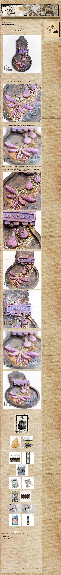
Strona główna (9, 18)
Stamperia (19, 533)
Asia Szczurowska (12, 533)
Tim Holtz (23, 533)
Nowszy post (4, 568)
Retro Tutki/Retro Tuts (50, 18)
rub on (16, 533)
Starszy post (39, 568)
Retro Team (15, 18)
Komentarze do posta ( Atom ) (11, 570)
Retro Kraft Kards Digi (40, 18)
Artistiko (7, 533)
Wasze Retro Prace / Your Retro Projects (27, 18)
